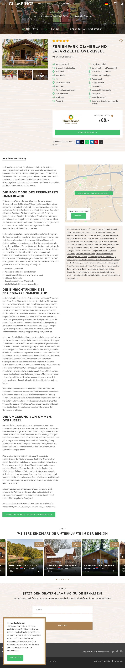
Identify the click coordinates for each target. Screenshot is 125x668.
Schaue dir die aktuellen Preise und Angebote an (29, 514)
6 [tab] (68, 579)
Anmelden (62, 626)
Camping (109, 260)
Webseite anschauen (87, 132)
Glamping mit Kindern (90, 269)
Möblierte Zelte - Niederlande (106, 241)
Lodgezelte (112, 250)
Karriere (52, 661)
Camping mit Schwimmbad (98, 263)
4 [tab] (63, 579)
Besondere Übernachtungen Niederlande (95, 229)
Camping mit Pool (81, 263)
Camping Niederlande (94, 235)
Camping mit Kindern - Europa (94, 247)
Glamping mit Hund (74, 269)
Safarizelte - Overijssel (93, 244)
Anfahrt (78, 215)
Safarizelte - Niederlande (75, 244)
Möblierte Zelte (81, 254)
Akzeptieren (15, 658)
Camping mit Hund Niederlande (93, 232)
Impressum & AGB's (102, 661)
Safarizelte (91, 254)
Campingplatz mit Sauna (83, 266)
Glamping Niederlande (75, 238)
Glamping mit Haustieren (111, 266)
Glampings (45, 16)
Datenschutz (117, 661)
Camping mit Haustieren (110, 244)
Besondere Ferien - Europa (96, 260)
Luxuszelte (71, 254)
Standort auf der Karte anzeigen (93, 193)
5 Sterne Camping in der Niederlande (101, 257)
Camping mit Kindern (74, 247)
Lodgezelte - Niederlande (108, 238)
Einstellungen (13, 650)
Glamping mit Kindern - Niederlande (86, 272)
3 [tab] (61, 579)
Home (35, 16)
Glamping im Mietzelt (99, 250)
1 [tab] (56, 579)
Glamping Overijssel (91, 238)
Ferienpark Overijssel (111, 235)
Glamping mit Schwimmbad (84, 275)
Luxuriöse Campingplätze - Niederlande (81, 241)
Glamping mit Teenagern (103, 275)
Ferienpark (97, 266)
